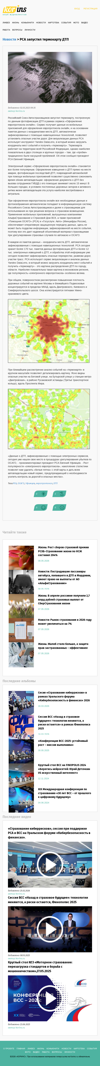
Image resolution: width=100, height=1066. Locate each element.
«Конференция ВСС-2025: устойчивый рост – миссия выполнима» (63, 743)
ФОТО (76, 23)
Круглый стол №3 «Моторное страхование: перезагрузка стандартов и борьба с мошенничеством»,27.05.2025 (40, 967)
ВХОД (77, 9)
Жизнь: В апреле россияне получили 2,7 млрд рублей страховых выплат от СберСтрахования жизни (64, 600)
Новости (41, 23)
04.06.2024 (43, 802)
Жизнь (15, 23)
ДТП (55, 483)
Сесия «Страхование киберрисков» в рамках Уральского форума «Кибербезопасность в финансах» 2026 (64, 697)
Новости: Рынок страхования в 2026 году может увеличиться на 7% (65, 622)
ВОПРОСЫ (17, 30)
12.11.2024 (43, 778)
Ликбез (6, 23)
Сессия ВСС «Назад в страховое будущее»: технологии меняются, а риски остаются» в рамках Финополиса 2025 (64, 723)
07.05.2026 (43, 609)
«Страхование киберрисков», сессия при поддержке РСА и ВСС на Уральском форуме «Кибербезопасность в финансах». (49, 833)
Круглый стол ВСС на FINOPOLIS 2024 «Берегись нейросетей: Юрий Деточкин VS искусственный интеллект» (64, 769)
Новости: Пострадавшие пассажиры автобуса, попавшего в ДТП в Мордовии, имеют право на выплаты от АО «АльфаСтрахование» (64, 577)
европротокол (44, 483)
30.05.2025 (43, 750)
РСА (15, 483)
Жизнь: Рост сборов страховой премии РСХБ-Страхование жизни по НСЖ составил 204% (63, 551)
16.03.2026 (43, 706)
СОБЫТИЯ (66, 23)
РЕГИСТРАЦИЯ (90, 9)
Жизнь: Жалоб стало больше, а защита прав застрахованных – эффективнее (63, 646)
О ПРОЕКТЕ (8, 1049)
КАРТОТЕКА (53, 23)
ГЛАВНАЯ (21, 1049)
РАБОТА (6, 30)
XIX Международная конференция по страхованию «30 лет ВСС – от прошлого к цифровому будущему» (64, 793)
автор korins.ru (16, 111)
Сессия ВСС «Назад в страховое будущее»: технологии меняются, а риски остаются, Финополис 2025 (48, 900)
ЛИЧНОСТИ (30, 30)
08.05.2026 (43, 560)
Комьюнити (27, 23)
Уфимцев (30, 483)
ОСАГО (21, 483)
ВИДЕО (84, 23)
